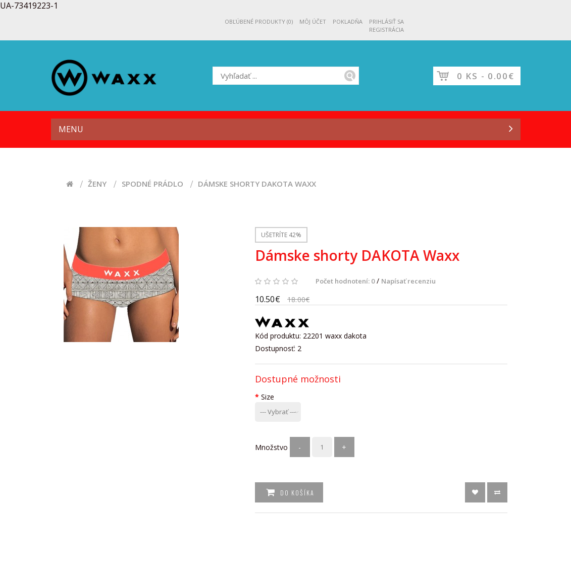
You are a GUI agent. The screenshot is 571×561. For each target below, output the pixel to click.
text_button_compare (497, 492)
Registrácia (386, 29)
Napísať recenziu (408, 281)
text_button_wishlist (475, 492)
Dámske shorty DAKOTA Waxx (257, 184)
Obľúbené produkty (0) (259, 21)
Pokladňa (347, 21)
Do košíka (296, 492)
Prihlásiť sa (386, 21)
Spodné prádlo (152, 184)
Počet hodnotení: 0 (345, 281)
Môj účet (312, 21)
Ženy (97, 184)
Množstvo (271, 447)
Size (267, 397)
